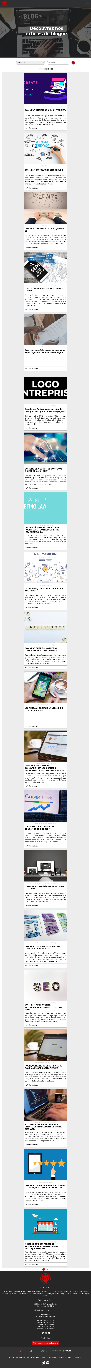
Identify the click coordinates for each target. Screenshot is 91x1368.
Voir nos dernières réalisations (45, 1343)
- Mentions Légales (74, 1358)
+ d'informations (31, 128)
